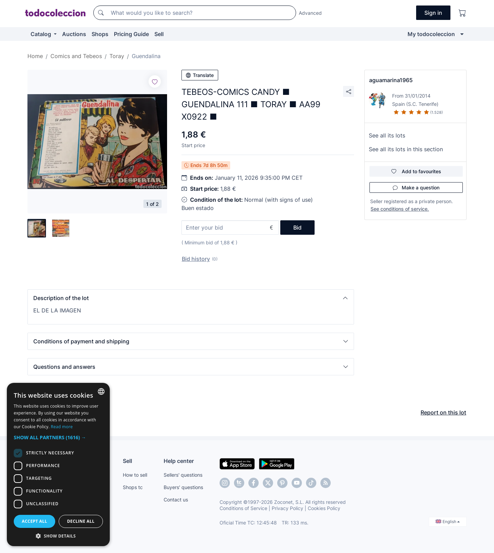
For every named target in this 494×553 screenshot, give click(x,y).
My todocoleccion (431, 34)
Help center (179, 460)
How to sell (135, 475)
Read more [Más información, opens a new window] (62, 427)
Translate (200, 75)
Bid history (196, 258)
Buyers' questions (183, 487)
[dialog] (58, 464)
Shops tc (133, 487)
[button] (190, 298)
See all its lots (387, 135)
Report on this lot (443, 412)
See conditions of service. (399, 209)
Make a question (416, 187)
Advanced (310, 13)
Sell (159, 34)
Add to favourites (416, 171)
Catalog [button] (41, 34)
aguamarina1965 (391, 80)
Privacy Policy (287, 508)
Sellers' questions (183, 475)
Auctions (74, 34)
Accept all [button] (34, 521)
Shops (100, 34)
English (448, 521)
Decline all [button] (81, 521)
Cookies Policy (324, 508)
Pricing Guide (131, 34)
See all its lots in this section (406, 149)
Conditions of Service (243, 508)
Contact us (176, 499)
